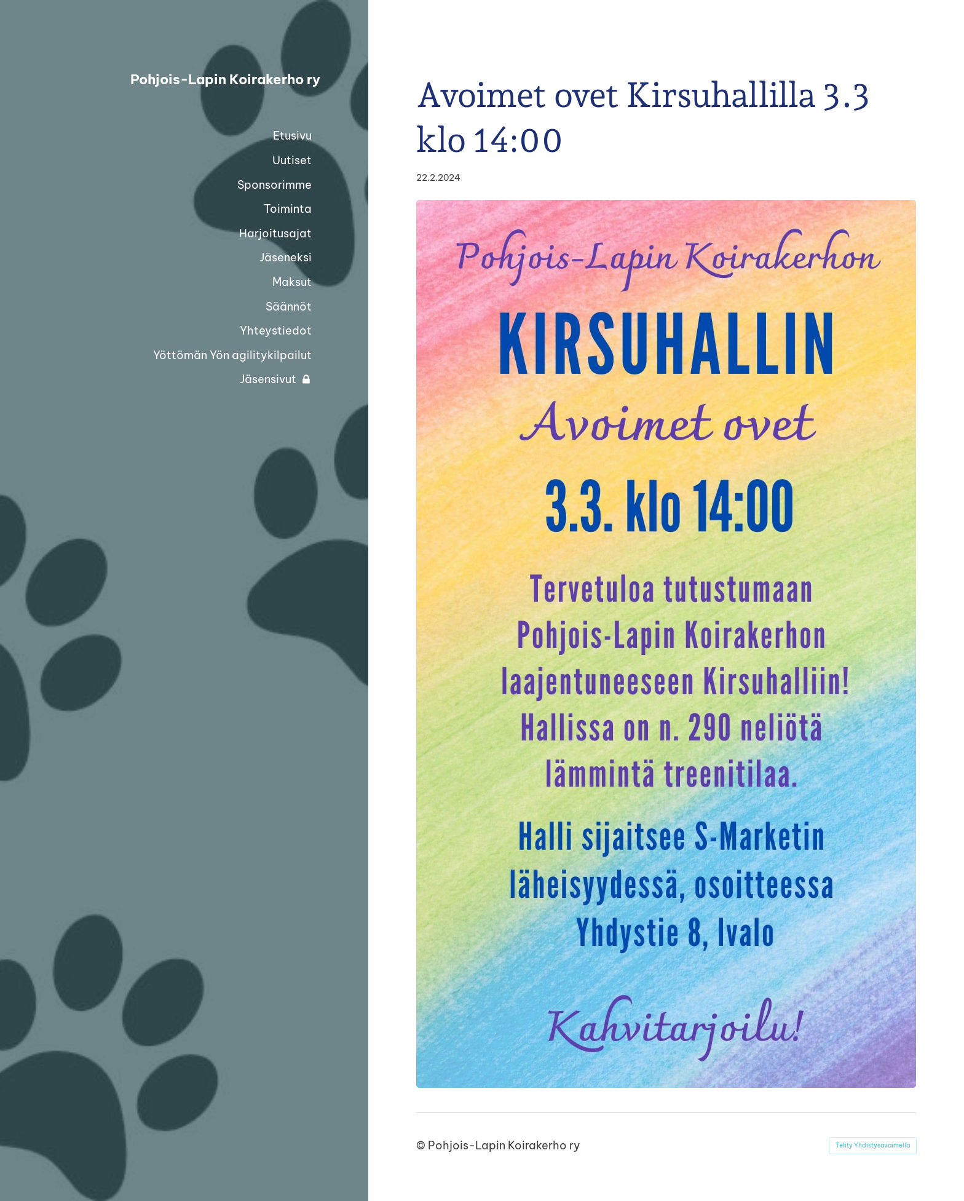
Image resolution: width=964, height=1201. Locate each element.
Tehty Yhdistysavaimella (873, 1145)
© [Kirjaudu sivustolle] (422, 1145)
